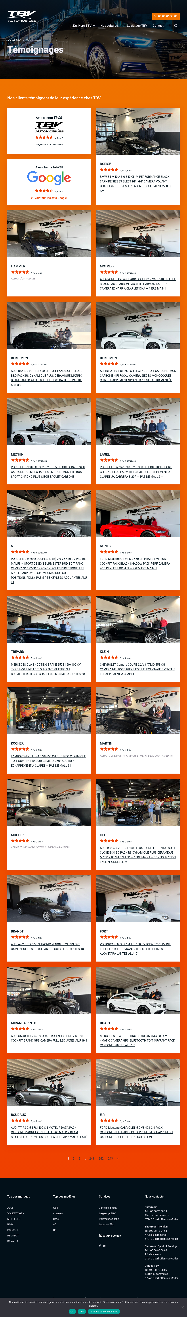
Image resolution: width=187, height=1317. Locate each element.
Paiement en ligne (109, 1218)
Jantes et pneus (108, 1207)
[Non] (182, 1307)
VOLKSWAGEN (15, 1213)
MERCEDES (13, 1218)
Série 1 (57, 1218)
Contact (158, 25)
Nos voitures (109, 25)
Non (81, 1311)
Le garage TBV (137, 25)
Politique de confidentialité (103, 1311)
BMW (10, 1224)
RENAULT (12, 1241)
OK (72, 1311)
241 (91, 1158)
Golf (55, 1207)
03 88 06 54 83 (166, 16)
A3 (54, 1224)
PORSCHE (13, 1230)
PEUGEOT (13, 1235)
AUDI (10, 1207)
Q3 (54, 1230)
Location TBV (106, 1224)
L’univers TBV (82, 25)
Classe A (58, 1213)
